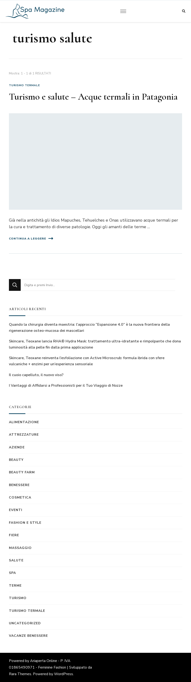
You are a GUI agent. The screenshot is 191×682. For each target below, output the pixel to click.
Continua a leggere (31, 238)
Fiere (14, 535)
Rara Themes (20, 674)
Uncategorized (25, 623)
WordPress (63, 674)
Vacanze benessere (28, 635)
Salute (16, 560)
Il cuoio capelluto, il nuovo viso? (36, 375)
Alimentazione (24, 422)
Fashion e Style (25, 522)
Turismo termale (24, 85)
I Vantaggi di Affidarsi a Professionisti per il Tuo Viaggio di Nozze (66, 385)
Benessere (19, 485)
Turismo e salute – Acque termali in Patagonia (93, 96)
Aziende (17, 447)
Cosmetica (20, 497)
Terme (15, 585)
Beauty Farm (22, 472)
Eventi (15, 510)
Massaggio (20, 548)
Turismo (18, 598)
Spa (12, 573)
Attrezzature (24, 434)
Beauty (16, 460)
